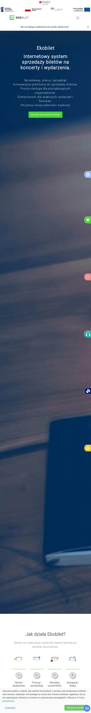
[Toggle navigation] (77, 18)
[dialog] (45, 700)
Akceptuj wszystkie (76, 707)
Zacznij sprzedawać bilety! (45, 114)
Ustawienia (10, 707)
